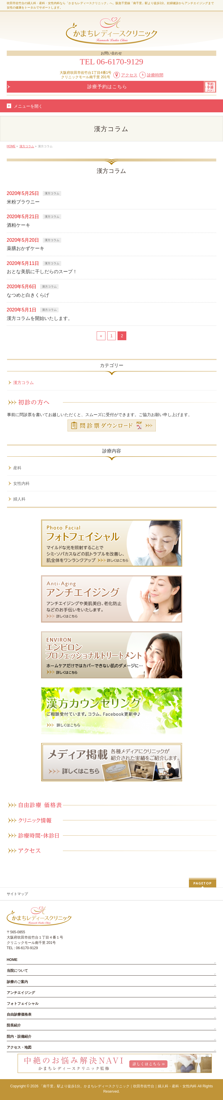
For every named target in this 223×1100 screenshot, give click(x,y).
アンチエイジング (21, 993)
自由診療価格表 (19, 1014)
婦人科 (19, 499)
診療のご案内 (17, 982)
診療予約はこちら (107, 86)
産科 (17, 467)
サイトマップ (17, 894)
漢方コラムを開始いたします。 (40, 318)
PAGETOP (202, 883)
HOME (12, 960)
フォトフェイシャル (22, 1003)
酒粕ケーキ (18, 225)
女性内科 (21, 483)
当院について (17, 971)
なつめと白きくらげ (28, 295)
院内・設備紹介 (19, 1036)
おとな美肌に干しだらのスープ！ (42, 271)
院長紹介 (14, 1025)
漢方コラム (52, 193)
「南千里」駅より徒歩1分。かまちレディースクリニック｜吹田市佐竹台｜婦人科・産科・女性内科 (118, 1086)
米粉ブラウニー (23, 201)
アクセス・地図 (19, 1047)
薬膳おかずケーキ (25, 248)
